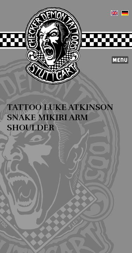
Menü (120, 60)
